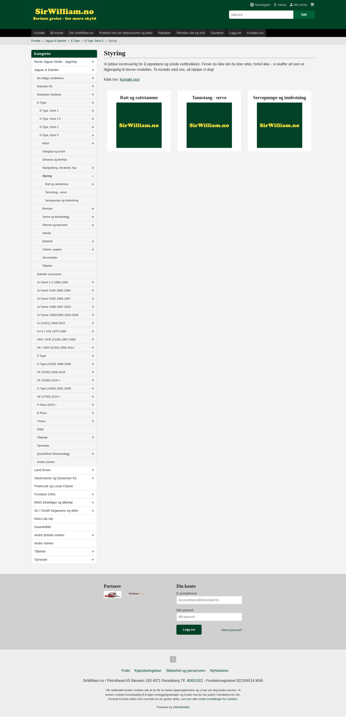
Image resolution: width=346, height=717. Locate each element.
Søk (304, 14)
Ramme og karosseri (55, 225)
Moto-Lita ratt (43, 519)
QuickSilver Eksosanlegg (53, 453)
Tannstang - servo (56, 192)
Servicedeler (50, 257)
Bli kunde (56, 33)
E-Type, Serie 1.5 (50, 118)
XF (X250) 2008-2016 (51, 372)
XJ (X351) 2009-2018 (51, 323)
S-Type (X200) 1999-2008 (54, 364)
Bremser (47, 208)
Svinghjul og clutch (53, 151)
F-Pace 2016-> (46, 404)
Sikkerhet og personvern (185, 671)
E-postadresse (186, 593)
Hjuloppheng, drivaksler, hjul (59, 167)
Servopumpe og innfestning (61, 200)
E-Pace (42, 413)
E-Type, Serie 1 (49, 110)
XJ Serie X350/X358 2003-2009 (57, 315)
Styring (47, 176)
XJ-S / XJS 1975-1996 (51, 331)
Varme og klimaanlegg (55, 216)
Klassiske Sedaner (49, 94)
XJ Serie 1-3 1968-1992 (52, 282)
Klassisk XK (45, 86)
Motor (45, 143)
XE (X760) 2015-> (49, 396)
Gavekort (217, 33)
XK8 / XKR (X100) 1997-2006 (56, 339)
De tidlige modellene (50, 78)
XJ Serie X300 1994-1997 (54, 298)
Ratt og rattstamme (56, 184)
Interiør (46, 233)
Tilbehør (47, 265)
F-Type (41, 355)
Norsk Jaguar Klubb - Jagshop (55, 62)
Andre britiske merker (49, 535)
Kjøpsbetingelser (147, 671)
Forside (39, 33)
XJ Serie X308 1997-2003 (54, 306)
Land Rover (42, 470)
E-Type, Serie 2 (49, 127)
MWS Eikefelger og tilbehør (53, 502)
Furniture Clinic (45, 494)
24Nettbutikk (181, 708)
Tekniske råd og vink (190, 33)
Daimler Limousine (49, 274)
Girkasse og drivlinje (54, 159)
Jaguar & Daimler (46, 70)
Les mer (186, 700)
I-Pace (41, 421)
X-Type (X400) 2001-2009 (54, 388)
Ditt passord (184, 610)
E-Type (41, 102)
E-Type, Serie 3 (49, 135)
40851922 (195, 681)
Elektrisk (47, 241)
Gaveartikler (42, 527)
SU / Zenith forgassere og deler (56, 510)
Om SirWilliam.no (81, 33)
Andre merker (46, 462)
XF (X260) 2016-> (49, 380)
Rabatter (164, 33)
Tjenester (43, 445)
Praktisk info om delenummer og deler (126, 33)
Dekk (40, 429)
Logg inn (235, 33)
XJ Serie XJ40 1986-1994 (54, 290)
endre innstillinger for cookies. (218, 700)
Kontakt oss (255, 33)
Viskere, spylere (52, 249)
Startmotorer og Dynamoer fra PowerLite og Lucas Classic (55, 482)
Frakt (126, 671)
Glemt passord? (231, 630)
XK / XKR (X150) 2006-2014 (55, 347)
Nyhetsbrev (219, 671)
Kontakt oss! (130, 79)
